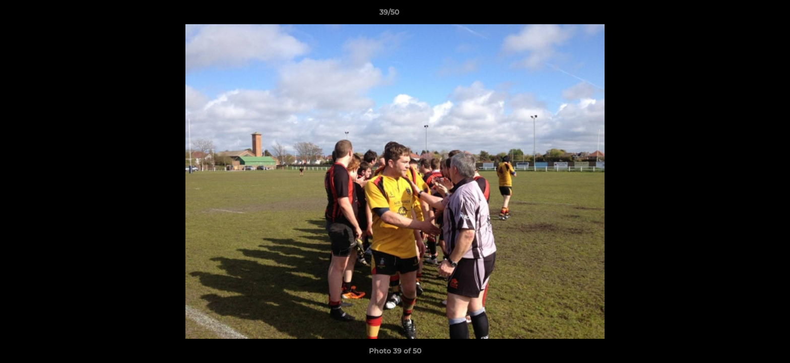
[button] (748, 14)
